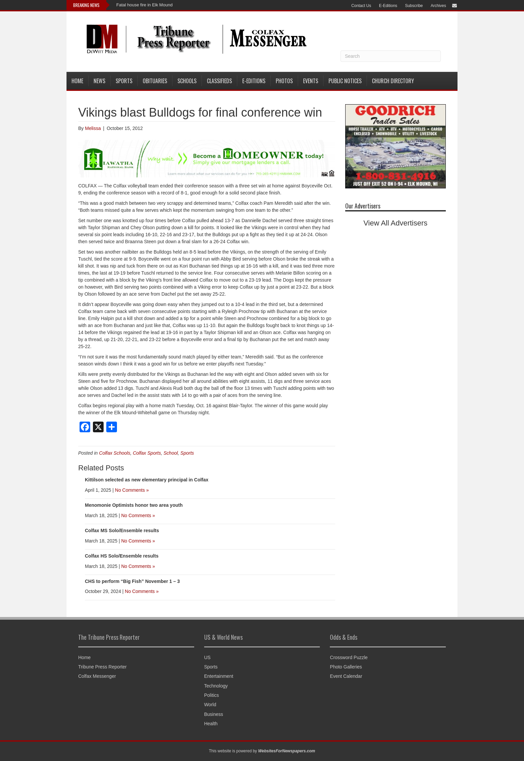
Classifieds (219, 81)
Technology (216, 686)
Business (213, 714)
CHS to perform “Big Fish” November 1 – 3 (132, 581)
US (207, 657)
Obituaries (155, 81)
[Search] (391, 56)
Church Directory (393, 81)
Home (77, 81)
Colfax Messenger (97, 676)
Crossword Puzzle (349, 657)
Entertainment (218, 676)
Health (211, 723)
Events (310, 81)
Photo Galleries (346, 666)
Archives (438, 5)
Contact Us (361, 5)
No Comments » (132, 490)
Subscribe (414, 5)
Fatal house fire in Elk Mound (144, 4)
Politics (211, 695)
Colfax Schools (114, 453)
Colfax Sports (147, 453)
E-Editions (388, 5)
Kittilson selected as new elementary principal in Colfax (147, 479)
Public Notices (345, 81)
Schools (186, 81)
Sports (124, 81)
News (99, 81)
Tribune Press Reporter (102, 666)
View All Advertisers (396, 223)
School (170, 453)
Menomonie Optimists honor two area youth (133, 505)
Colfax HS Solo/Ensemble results (121, 556)
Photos (284, 81)
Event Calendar (346, 676)
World (210, 704)
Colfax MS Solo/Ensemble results (122, 530)
